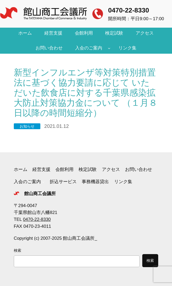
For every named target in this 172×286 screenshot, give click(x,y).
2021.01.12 (56, 126)
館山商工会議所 (40, 193)
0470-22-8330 (128, 10)
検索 (17, 250)
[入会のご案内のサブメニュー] (109, 48)
